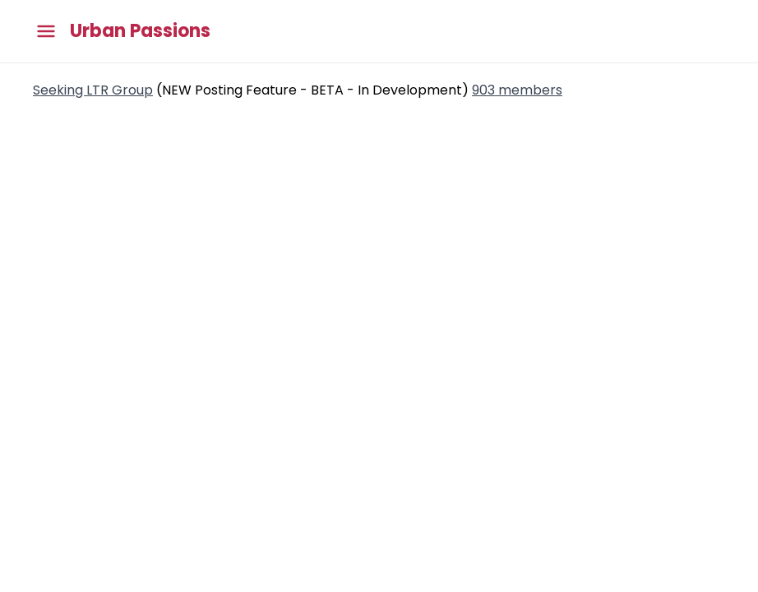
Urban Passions (140, 31)
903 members (517, 90)
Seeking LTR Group (93, 90)
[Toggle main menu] (46, 31)
